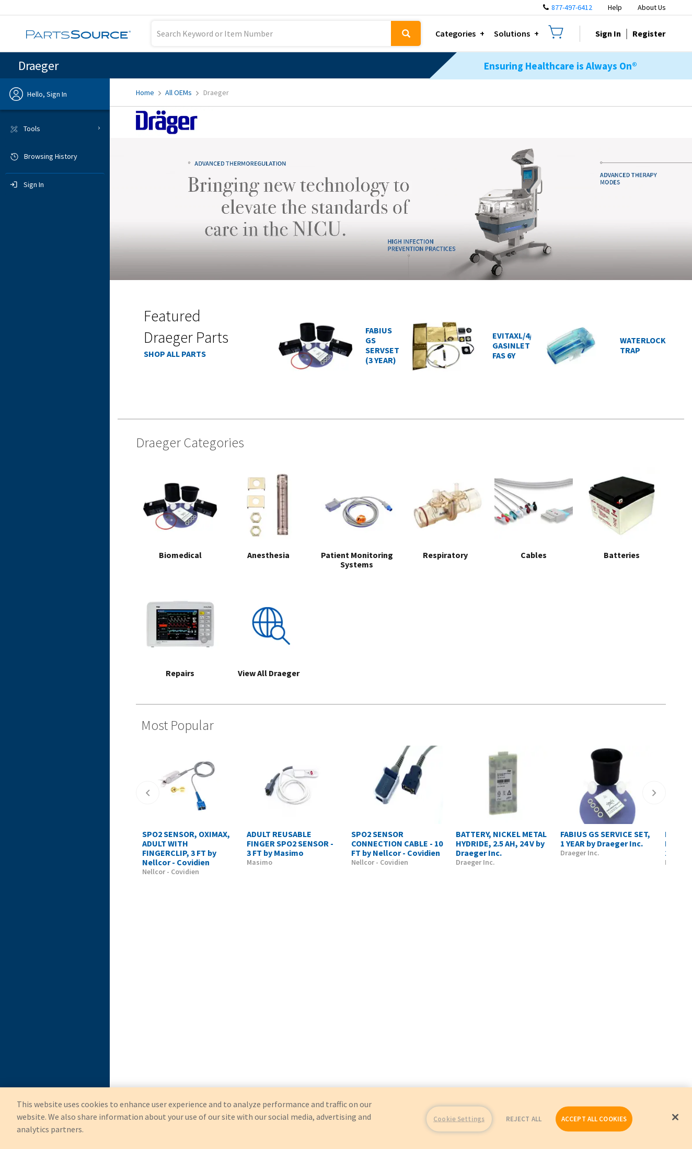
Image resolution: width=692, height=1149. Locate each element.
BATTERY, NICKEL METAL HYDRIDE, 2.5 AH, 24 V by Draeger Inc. (501, 843)
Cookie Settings (459, 1119)
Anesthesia (268, 555)
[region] (346, 1118)
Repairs (180, 673)
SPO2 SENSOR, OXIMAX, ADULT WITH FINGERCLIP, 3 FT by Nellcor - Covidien (186, 848)
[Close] (675, 1117)
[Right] (654, 793)
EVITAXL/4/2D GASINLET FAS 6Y (516, 345)
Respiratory (445, 555)
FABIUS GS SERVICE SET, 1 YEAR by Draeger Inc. (605, 839)
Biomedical (180, 555)
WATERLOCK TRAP (643, 345)
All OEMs (182, 92)
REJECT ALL (523, 1119)
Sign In (608, 33)
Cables (534, 555)
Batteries (622, 555)
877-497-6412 (571, 7)
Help (615, 7)
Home (148, 92)
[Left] (147, 793)
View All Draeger (268, 673)
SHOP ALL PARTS (175, 354)
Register (648, 33)
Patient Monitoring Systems (357, 560)
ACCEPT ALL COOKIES (594, 1119)
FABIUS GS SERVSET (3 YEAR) (382, 345)
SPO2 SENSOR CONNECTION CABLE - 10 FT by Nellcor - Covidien (397, 843)
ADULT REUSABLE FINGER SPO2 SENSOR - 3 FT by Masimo (290, 843)
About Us (652, 7)
